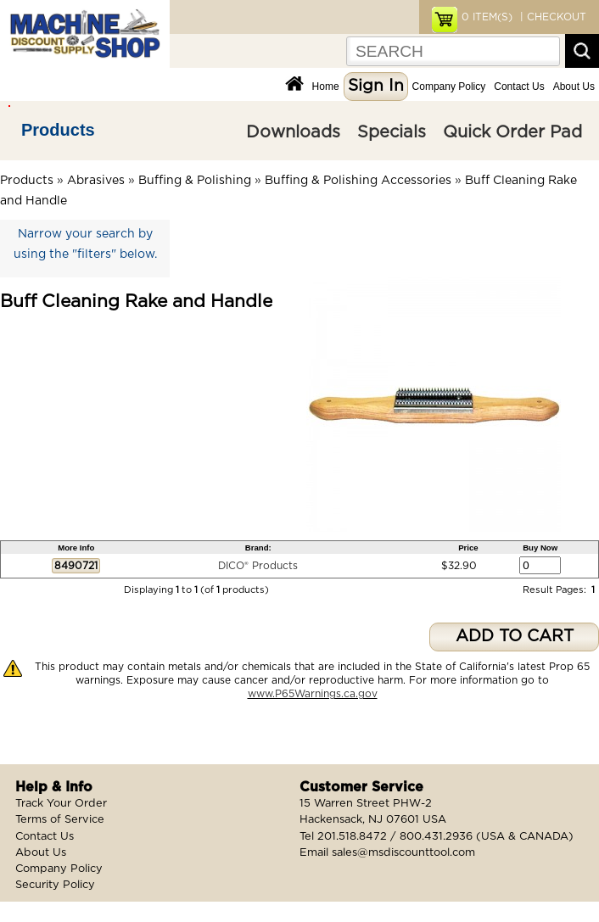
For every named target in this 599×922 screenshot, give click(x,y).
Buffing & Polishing (194, 181)
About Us (574, 86)
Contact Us (519, 86)
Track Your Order (61, 803)
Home (325, 86)
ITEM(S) (487, 17)
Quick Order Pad (512, 132)
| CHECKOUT (551, 17)
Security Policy (55, 885)
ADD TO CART (515, 637)
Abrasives (96, 181)
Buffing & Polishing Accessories (358, 181)
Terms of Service (59, 819)
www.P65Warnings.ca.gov (313, 694)
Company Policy (449, 86)
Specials (391, 132)
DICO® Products (258, 566)
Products (58, 129)
